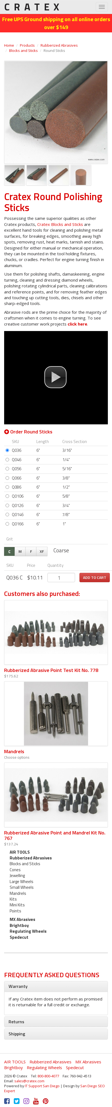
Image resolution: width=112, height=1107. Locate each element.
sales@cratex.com (29, 1080)
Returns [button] (16, 1021)
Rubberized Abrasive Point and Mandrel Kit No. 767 (54, 835)
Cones (15, 870)
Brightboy (19, 925)
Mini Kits (17, 905)
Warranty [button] (18, 986)
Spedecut (19, 937)
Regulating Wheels (28, 931)
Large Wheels (21, 881)
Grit (9, 539)
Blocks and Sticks (23, 50)
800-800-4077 (48, 1076)
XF (42, 551)
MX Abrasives (22, 919)
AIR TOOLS (20, 852)
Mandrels (14, 751)
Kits (13, 899)
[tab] (56, 986)
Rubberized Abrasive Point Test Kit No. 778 (51, 670)
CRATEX (33, 7)
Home (9, 45)
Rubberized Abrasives (59, 45)
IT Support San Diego (42, 1085)
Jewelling (17, 875)
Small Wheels (22, 887)
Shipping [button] (17, 1033)
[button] (55, 377)
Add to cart (94, 577)
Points (15, 911)
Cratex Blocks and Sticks (60, 224)
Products (27, 45)
